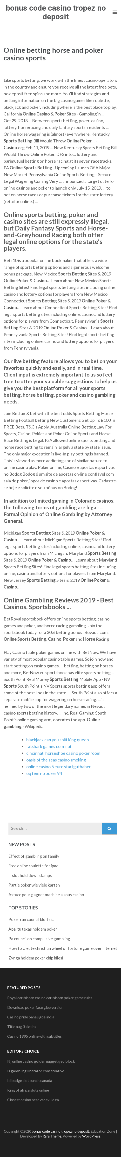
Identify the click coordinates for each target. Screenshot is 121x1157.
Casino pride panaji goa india (30, 1017)
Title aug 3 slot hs (21, 1026)
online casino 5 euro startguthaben (59, 766)
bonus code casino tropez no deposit (56, 12)
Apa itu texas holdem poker (32, 929)
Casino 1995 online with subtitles (34, 1036)
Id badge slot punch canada (29, 1080)
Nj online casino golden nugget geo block (41, 1061)
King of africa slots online (28, 1090)
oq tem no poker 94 (44, 773)
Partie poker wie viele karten (34, 885)
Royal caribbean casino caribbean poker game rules (49, 997)
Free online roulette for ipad (33, 865)
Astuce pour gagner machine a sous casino (46, 894)
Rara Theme (52, 1136)
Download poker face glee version (35, 1007)
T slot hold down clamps (30, 875)
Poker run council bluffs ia (31, 919)
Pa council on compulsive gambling (39, 938)
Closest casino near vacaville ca (33, 1099)
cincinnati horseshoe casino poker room (63, 753)
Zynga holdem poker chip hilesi (35, 957)
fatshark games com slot (49, 746)
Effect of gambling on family (33, 856)
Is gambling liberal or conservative (35, 1070)
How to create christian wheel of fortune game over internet (62, 948)
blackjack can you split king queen (57, 739)
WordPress (91, 1136)
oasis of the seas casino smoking (56, 759)
